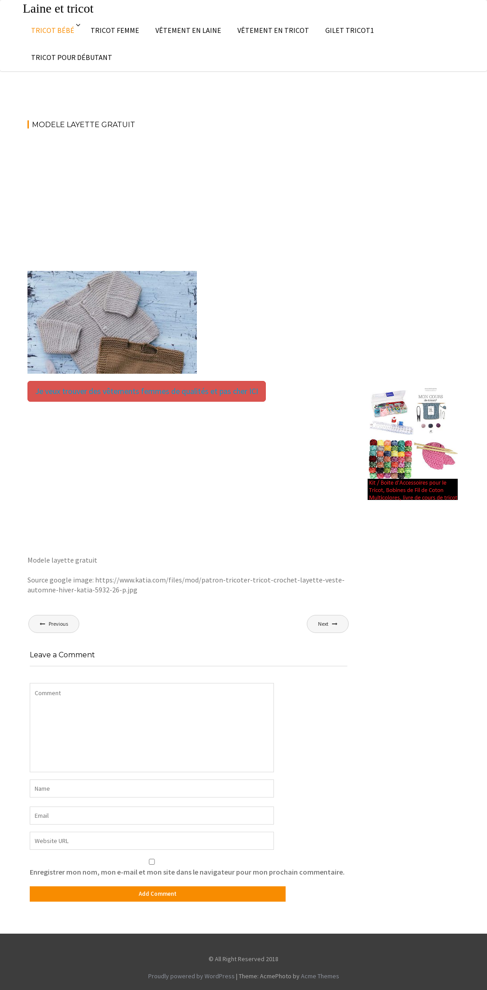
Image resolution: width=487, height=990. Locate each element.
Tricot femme (115, 30)
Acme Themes (320, 976)
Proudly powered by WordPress (191, 976)
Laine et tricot (58, 8)
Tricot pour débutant (71, 57)
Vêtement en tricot (273, 30)
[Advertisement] (188, 204)
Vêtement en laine (188, 30)
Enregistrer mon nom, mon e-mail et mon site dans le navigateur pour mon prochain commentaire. (187, 871)
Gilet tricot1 (349, 30)
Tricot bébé (52, 30)
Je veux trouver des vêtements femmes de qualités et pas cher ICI (146, 391)
